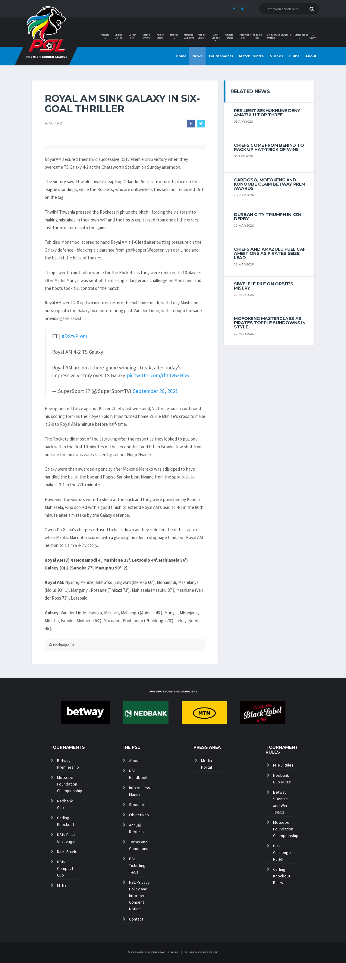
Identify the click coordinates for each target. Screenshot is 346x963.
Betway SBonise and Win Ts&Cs (280, 802)
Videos (276, 56)
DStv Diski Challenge (66, 838)
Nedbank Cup (65, 804)
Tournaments (220, 56)
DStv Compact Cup (65, 868)
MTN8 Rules (283, 765)
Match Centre (251, 56)
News (197, 56)
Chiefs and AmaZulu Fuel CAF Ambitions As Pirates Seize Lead (270, 253)
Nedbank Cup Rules (282, 779)
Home (181, 56)
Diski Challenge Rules (282, 852)
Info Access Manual (139, 791)
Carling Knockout (65, 821)
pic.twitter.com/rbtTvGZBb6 (158, 375)
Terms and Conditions (138, 845)
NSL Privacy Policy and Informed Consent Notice (139, 895)
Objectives (139, 814)
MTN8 (62, 885)
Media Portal (206, 764)
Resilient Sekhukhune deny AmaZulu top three (267, 113)
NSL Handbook (138, 774)
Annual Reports (136, 828)
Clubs (294, 56)
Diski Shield (67, 851)
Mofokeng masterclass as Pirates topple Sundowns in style (269, 323)
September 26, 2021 (155, 391)
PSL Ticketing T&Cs (137, 865)
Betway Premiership (68, 764)
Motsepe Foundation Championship (68, 784)
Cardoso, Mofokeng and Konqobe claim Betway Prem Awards (269, 184)
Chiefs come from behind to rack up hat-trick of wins (269, 147)
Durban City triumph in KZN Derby (267, 216)
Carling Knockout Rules (281, 876)
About (310, 56)
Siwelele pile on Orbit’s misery (263, 286)
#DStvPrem (74, 336)
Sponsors (137, 804)
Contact (136, 919)
